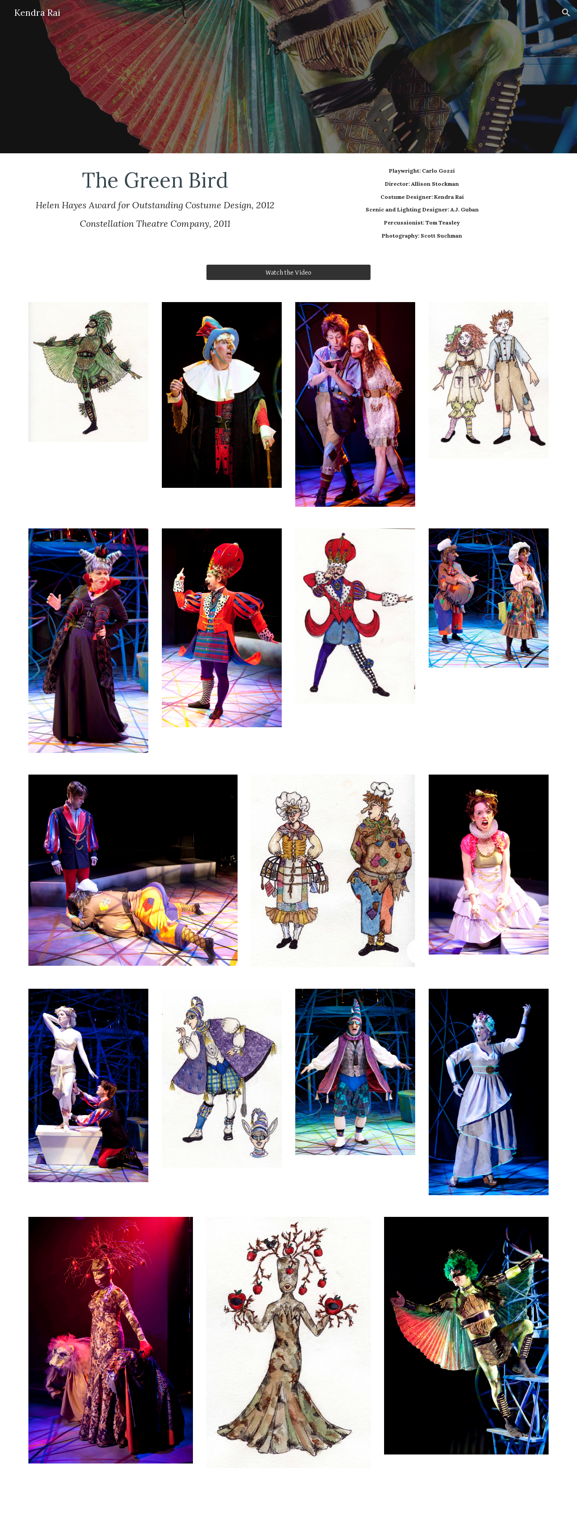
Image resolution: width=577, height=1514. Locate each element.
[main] (155, 198)
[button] (566, 12)
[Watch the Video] (288, 272)
